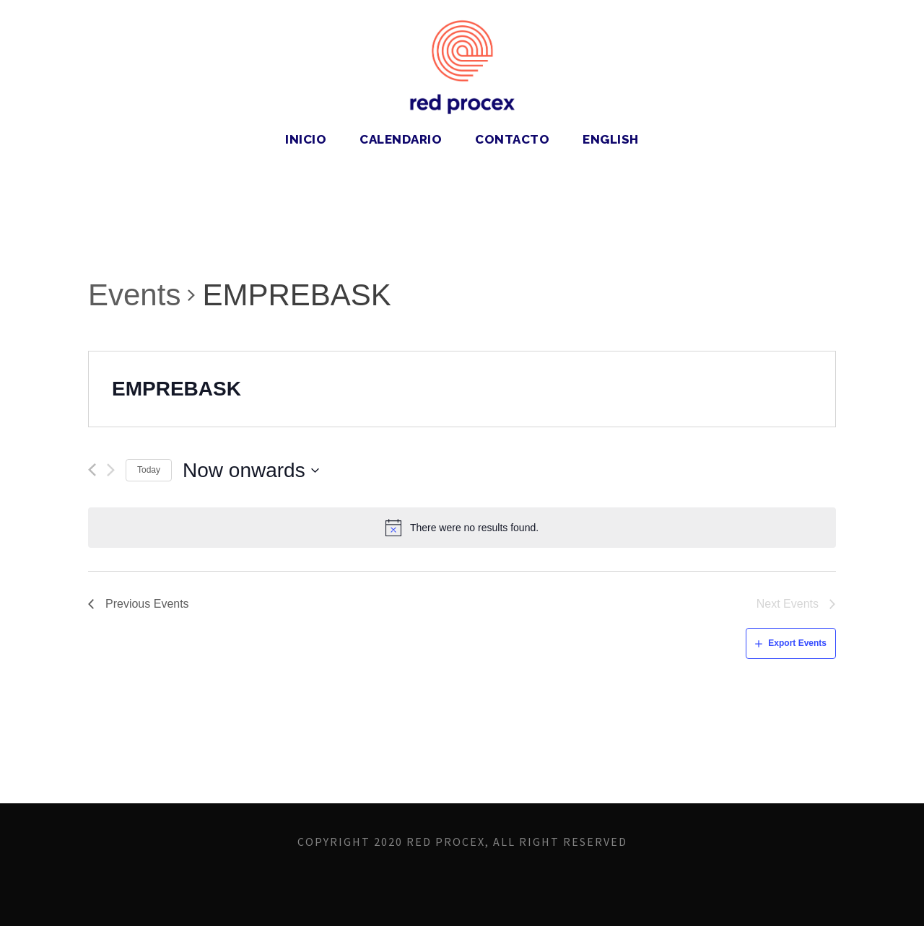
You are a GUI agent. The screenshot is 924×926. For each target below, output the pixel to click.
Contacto (512, 139)
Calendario (400, 139)
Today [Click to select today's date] (148, 470)
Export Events (797, 643)
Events (134, 295)
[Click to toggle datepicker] (251, 470)
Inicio (305, 139)
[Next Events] (111, 469)
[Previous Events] (92, 469)
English (611, 139)
